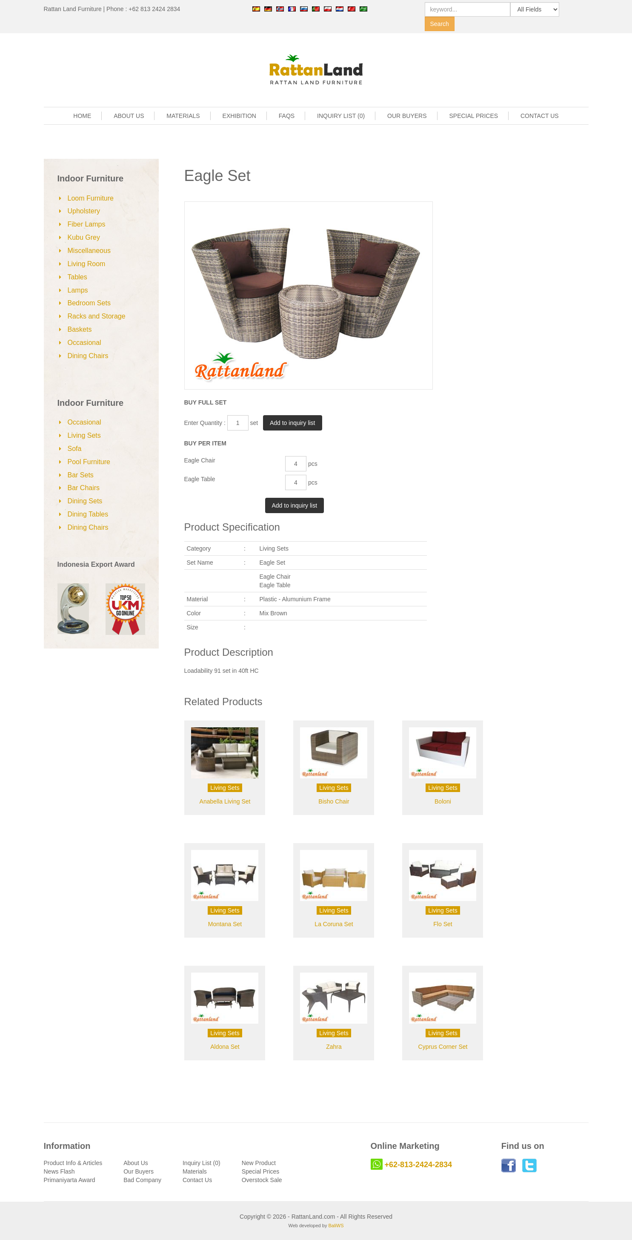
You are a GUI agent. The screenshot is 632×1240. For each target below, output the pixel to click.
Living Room (87, 263)
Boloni (443, 801)
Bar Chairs (84, 487)
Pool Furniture (89, 461)
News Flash (59, 1171)
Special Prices (261, 1171)
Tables (77, 277)
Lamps (78, 290)
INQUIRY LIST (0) (341, 115)
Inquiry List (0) (201, 1163)
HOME (82, 115)
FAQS (287, 115)
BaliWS (335, 1225)
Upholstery (84, 211)
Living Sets (84, 435)
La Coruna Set (334, 924)
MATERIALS (183, 115)
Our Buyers (138, 1171)
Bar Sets (81, 475)
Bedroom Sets (89, 303)
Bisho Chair (333, 801)
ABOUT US (129, 115)
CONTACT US (539, 115)
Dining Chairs (88, 355)
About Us (135, 1163)
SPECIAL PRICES (473, 115)
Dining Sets (85, 501)
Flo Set (442, 924)
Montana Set (225, 924)
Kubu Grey (84, 237)
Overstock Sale (262, 1180)
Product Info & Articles (73, 1163)
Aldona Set (225, 1046)
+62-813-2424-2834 (418, 1164)
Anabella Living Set (225, 801)
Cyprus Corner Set (443, 1046)
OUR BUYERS (407, 115)
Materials (195, 1171)
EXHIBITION (239, 115)
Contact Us (197, 1180)
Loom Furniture (91, 198)
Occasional (84, 342)
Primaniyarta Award (69, 1180)
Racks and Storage (97, 316)
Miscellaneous (89, 250)
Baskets (80, 329)
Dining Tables (88, 514)
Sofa (75, 448)
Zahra (334, 1046)
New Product (259, 1163)
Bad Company (142, 1180)
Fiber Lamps (87, 224)
